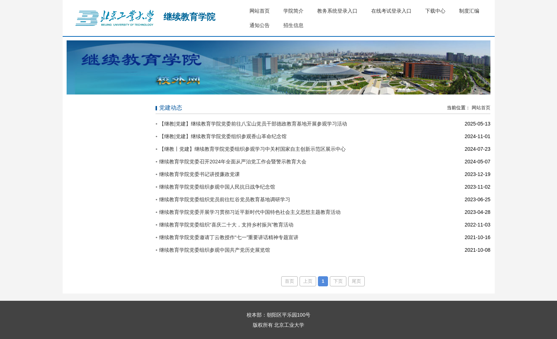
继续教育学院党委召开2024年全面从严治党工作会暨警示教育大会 (232, 161)
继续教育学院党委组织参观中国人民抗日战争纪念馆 (217, 187)
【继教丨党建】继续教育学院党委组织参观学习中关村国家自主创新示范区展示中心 (252, 149)
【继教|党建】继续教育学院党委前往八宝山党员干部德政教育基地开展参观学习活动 (253, 124)
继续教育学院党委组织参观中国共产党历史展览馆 (214, 250)
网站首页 (260, 11)
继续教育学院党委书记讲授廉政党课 (199, 174)
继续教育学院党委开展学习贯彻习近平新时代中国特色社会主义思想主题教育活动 (250, 212)
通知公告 (260, 25)
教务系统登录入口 (337, 11)
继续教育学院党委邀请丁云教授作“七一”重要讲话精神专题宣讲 (228, 237)
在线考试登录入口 (391, 11)
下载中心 (435, 11)
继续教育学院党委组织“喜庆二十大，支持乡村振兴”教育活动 (226, 225)
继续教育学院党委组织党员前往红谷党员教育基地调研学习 (224, 199)
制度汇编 (469, 11)
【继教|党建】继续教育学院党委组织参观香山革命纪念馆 (223, 136)
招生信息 (293, 25)
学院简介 (293, 11)
